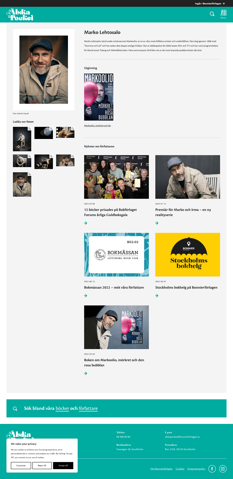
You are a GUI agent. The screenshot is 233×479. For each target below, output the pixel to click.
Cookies (180, 468)
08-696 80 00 (123, 436)
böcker (62, 408)
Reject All (42, 465)
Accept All (63, 465)
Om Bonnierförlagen (161, 468)
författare (88, 408)
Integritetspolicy (196, 468)
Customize (21, 465)
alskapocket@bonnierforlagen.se (182, 436)
